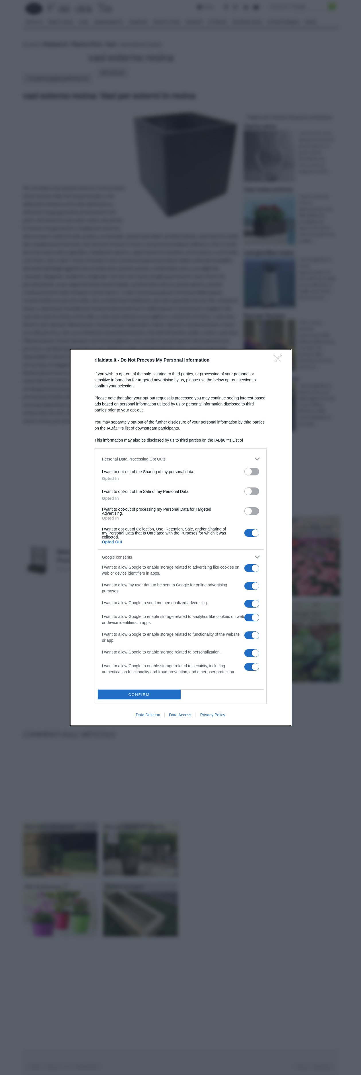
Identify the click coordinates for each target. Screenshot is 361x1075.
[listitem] (180, 459)
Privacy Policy (212, 715)
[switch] (251, 471)
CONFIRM (139, 694)
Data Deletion (148, 715)
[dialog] (180, 537)
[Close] (279, 360)
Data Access (180, 715)
